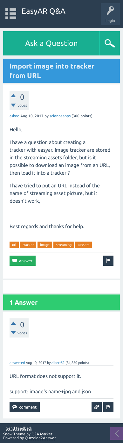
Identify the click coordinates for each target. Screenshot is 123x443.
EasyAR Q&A (43, 11)
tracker (28, 245)
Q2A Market (41, 434)
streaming (64, 245)
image (45, 245)
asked (14, 116)
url (14, 245)
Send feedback (19, 428)
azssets (83, 245)
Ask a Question (51, 43)
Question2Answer (40, 438)
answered (17, 363)
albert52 (58, 363)
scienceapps (60, 116)
